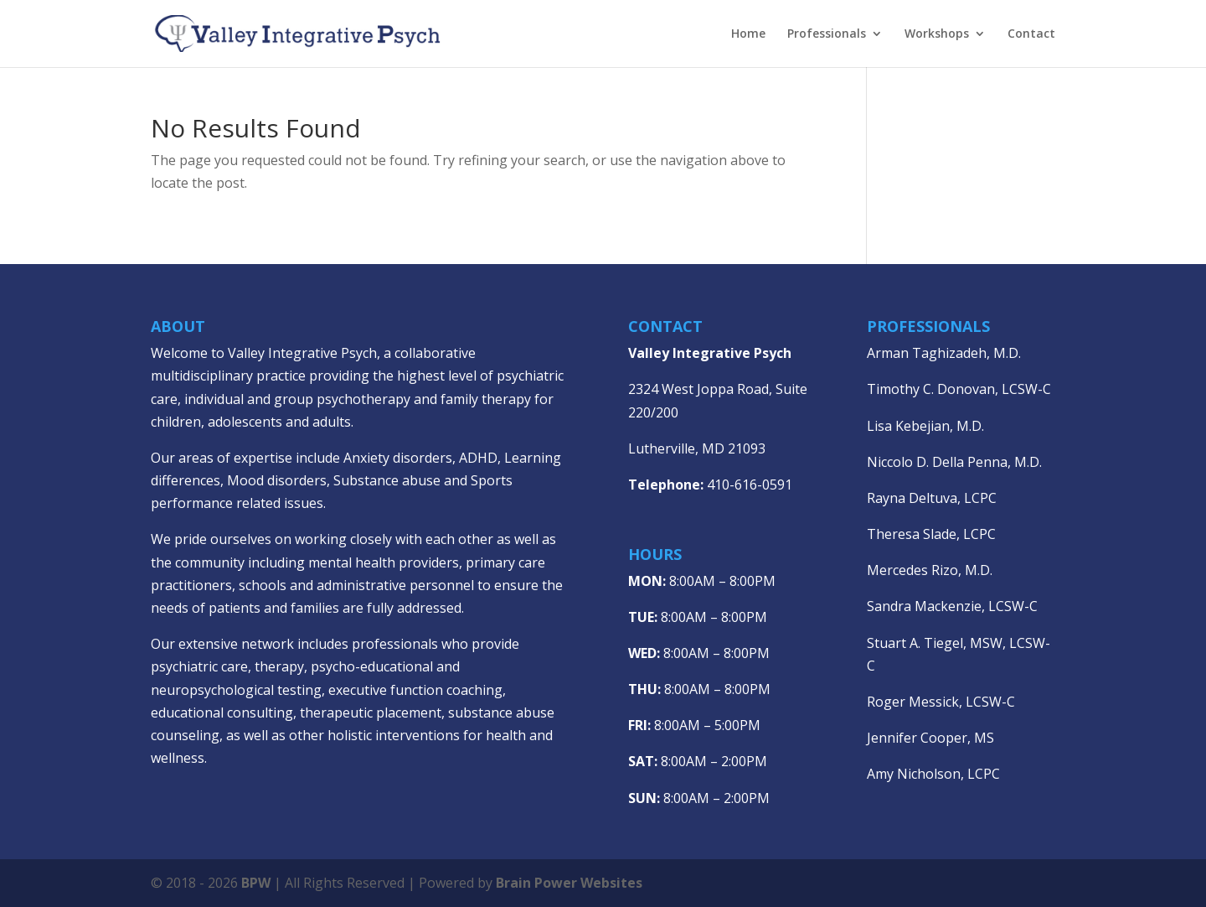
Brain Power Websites (569, 882)
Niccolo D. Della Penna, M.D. (954, 462)
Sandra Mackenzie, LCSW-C (952, 606)
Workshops (936, 34)
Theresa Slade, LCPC (931, 534)
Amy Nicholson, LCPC (933, 773)
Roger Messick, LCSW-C (941, 701)
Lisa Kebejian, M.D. (925, 426)
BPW (257, 882)
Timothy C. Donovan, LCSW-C (959, 389)
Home (748, 34)
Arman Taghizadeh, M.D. (944, 353)
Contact (1031, 34)
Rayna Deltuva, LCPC (932, 498)
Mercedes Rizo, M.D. (929, 570)
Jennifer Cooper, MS (930, 737)
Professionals (826, 34)
